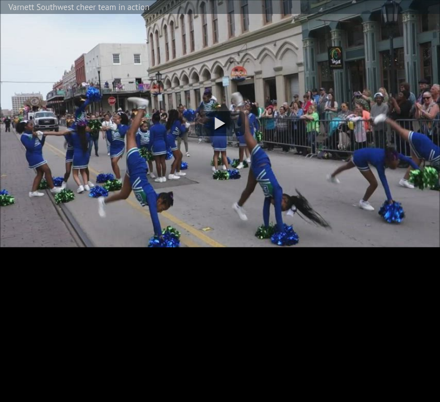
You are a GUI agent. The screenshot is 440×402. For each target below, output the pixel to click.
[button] (220, 123)
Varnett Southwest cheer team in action (79, 7)
